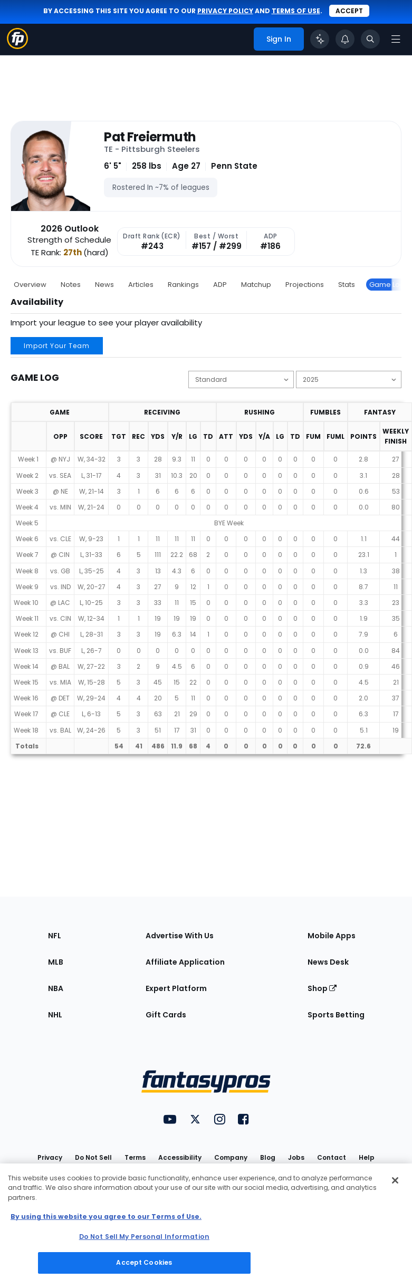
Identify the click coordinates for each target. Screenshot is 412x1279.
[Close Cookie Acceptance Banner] (395, 1180)
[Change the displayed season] (348, 379)
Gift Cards (166, 1014)
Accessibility (180, 1157)
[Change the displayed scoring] (241, 379)
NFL (54, 935)
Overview (30, 285)
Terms (135, 1157)
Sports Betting (336, 1014)
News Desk (328, 962)
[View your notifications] (345, 39)
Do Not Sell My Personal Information (144, 1236)
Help (367, 1157)
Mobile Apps (332, 935)
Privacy (49, 1157)
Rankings (183, 285)
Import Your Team (57, 345)
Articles (141, 285)
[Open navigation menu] (395, 39)
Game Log (387, 285)
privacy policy (225, 10)
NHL (55, 1014)
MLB (55, 962)
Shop (322, 988)
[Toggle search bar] (370, 39)
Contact (331, 1157)
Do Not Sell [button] (93, 1157)
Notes (71, 285)
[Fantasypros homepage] (17, 46)
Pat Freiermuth (149, 137)
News (104, 285)
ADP (220, 285)
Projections (304, 285)
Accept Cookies (144, 1262)
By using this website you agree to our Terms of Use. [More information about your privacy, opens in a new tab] (106, 1216)
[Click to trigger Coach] (319, 39)
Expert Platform (176, 988)
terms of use (296, 10)
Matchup (256, 285)
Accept (349, 10)
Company (230, 1157)
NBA (55, 988)
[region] (206, 1221)
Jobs (296, 1157)
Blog (267, 1157)
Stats (346, 285)
